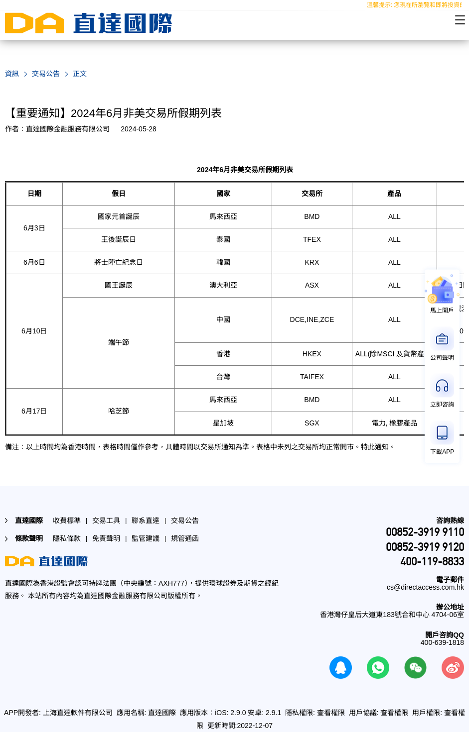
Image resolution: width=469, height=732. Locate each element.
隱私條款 (67, 538)
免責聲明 (106, 538)
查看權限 (331, 713)
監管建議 (145, 538)
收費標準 (67, 520)
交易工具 (106, 520)
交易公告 (46, 74)
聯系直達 (145, 520)
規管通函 (185, 538)
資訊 (12, 74)
